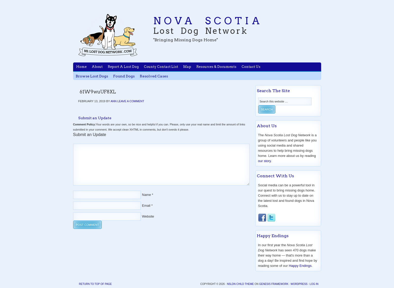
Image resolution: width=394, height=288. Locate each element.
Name (146, 195)
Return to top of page (95, 284)
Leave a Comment (130, 101)
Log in (314, 284)
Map (187, 67)
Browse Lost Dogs (92, 76)
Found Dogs (124, 76)
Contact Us (251, 67)
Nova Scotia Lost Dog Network (108, 35)
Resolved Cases (154, 76)
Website (148, 216)
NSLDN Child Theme (240, 284)
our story (264, 161)
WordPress (299, 284)
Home (81, 67)
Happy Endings (300, 266)
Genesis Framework (273, 284)
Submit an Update (94, 118)
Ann (114, 101)
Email (146, 205)
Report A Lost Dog (123, 67)
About (97, 67)
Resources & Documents (216, 67)
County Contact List (161, 67)
